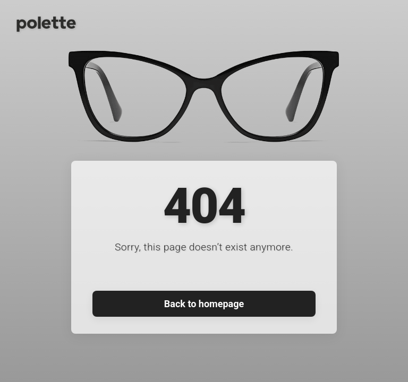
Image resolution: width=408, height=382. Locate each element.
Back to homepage (204, 303)
